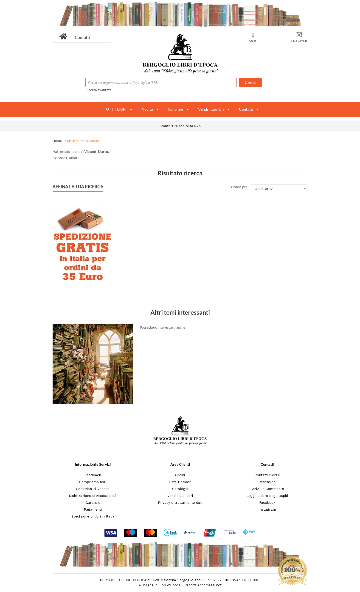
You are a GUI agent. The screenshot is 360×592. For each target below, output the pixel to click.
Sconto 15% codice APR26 (180, 126)
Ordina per (239, 187)
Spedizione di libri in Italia (92, 516)
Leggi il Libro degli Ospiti (267, 496)
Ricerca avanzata (98, 90)
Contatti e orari (267, 475)
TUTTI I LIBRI (115, 109)
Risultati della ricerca (83, 141)
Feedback (93, 475)
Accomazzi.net (209, 585)
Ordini (180, 475)
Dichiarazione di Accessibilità (93, 496)
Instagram (267, 509)
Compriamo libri (92, 482)
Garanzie (175, 109)
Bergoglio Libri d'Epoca (161, 585)
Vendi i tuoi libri (211, 109)
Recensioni (267, 482)
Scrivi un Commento (267, 489)
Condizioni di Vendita (93, 489)
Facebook (267, 503)
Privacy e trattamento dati (180, 503)
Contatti (82, 37)
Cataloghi (180, 489)
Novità (147, 109)
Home (57, 141)
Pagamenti (93, 509)
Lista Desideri (180, 482)
